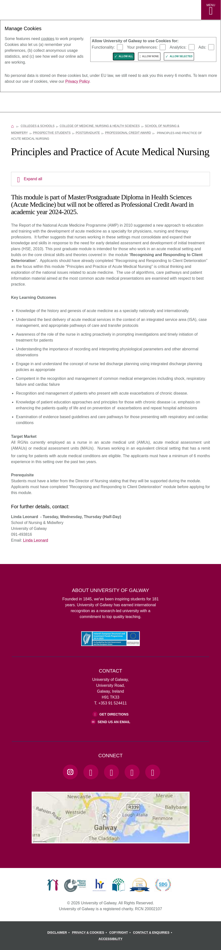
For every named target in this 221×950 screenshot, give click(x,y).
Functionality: (103, 47)
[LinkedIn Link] (132, 772)
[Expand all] (110, 179)
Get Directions (114, 714)
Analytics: (178, 47)
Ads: (202, 47)
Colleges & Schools (37, 126)
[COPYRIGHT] (120, 932)
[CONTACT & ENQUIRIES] (153, 932)
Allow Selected (181, 56)
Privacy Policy (77, 81)
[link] (53, 885)
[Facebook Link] (90, 772)
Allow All (126, 56)
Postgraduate (88, 133)
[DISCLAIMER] (59, 932)
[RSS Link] (152, 772)
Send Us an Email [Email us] (114, 722)
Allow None (150, 56)
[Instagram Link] (70, 772)
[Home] (12, 126)
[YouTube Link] (111, 772)
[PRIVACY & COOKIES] (90, 932)
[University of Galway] (26, 102)
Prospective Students (52, 133)
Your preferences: (142, 47)
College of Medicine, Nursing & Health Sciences (100, 126)
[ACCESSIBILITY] (110, 939)
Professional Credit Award (128, 133)
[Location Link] (110, 839)
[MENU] (211, 10)
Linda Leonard (35, 540)
